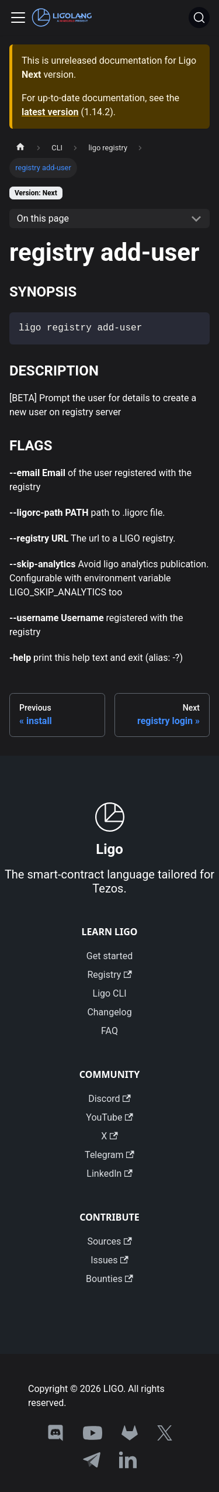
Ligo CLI (110, 993)
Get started (109, 956)
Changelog (109, 1012)
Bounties (109, 1278)
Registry (109, 974)
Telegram (109, 1154)
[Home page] (20, 148)
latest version (50, 112)
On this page (43, 218)
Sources (109, 1241)
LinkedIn (109, 1173)
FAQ (109, 1030)
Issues (109, 1260)
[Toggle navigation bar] (18, 17)
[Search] (199, 17)
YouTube (109, 1117)
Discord (109, 1098)
